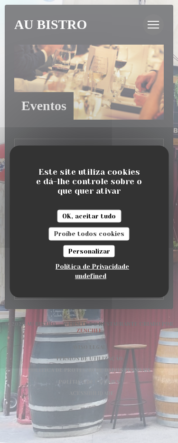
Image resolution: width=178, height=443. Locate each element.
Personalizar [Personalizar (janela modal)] (89, 250)
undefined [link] (90, 276)
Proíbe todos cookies (89, 233)
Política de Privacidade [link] (92, 266)
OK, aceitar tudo (89, 215)
